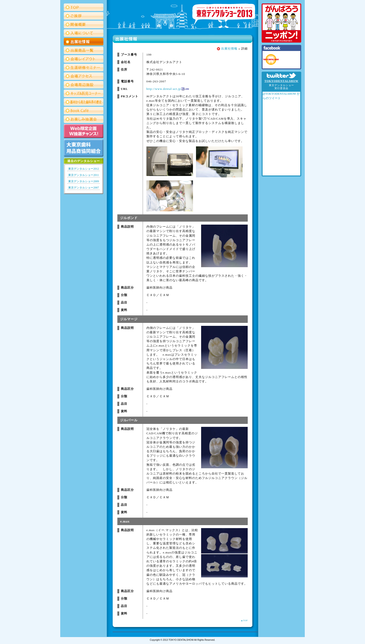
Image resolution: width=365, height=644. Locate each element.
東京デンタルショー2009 (83, 181)
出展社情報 (229, 48)
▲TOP (244, 620)
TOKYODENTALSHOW (281, 81)
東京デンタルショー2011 (83, 175)
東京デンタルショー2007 (83, 187)
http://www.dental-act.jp (163, 89)
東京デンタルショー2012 (83, 168)
